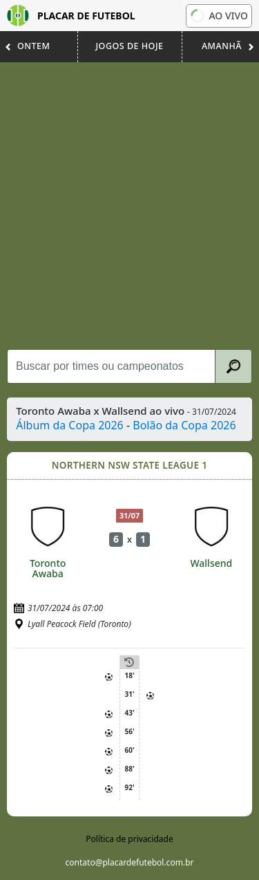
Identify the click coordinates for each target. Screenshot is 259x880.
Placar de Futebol (71, 15)
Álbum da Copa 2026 (70, 425)
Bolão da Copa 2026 (184, 425)
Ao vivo (218, 15)
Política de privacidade (129, 839)
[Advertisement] (129, 205)
